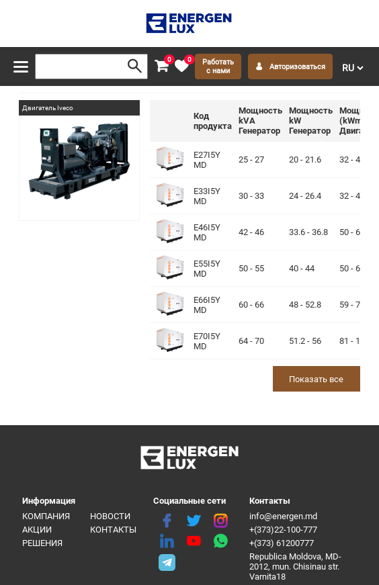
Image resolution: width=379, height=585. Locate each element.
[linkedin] (166, 541)
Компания (46, 516)
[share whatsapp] (220, 541)
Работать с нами (218, 66)
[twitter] (193, 521)
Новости (110, 516)
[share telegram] (166, 561)
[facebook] (166, 521)
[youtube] (193, 541)
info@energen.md (283, 516)
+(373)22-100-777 (283, 530)
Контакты (113, 530)
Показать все (316, 379)
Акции (37, 530)
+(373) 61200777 (281, 543)
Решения (42, 543)
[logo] (190, 23)
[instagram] (220, 521)
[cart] (161, 66)
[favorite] (181, 66)
